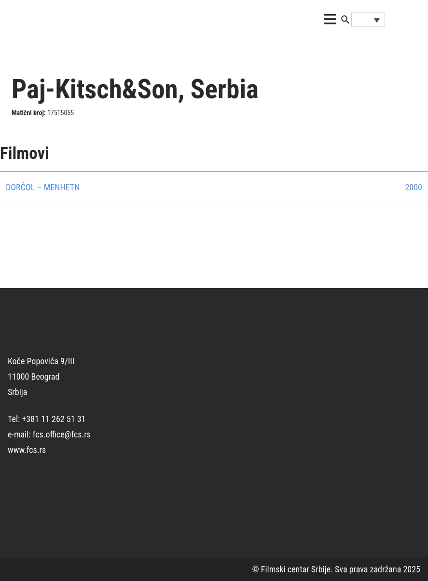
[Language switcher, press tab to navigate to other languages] (368, 20)
